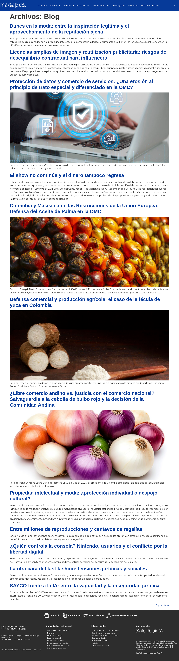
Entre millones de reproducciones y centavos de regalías (76, 529)
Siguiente (162, 605)
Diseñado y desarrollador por (149, 653)
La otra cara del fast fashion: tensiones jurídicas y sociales (78, 568)
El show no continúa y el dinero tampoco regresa (67, 175)
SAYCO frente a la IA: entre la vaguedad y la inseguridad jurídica (84, 585)
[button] (174, 5)
